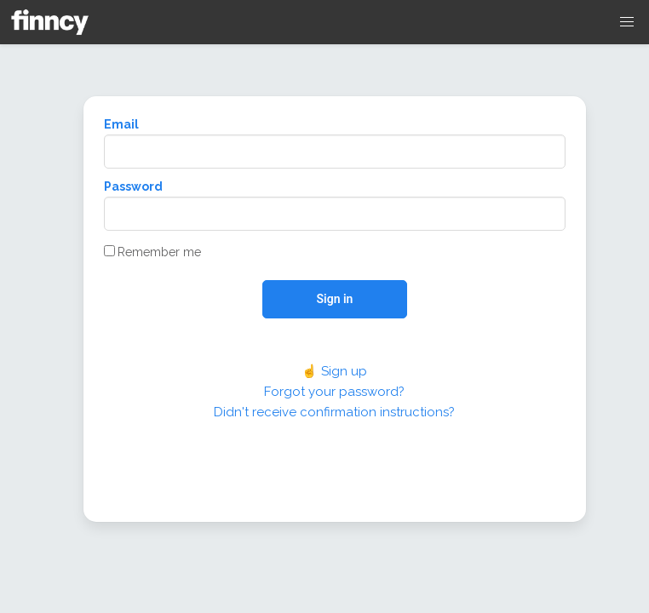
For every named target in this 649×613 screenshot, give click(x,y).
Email (121, 124)
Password (133, 186)
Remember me (152, 252)
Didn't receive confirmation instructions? (334, 412)
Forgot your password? (334, 391)
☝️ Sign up (334, 371)
